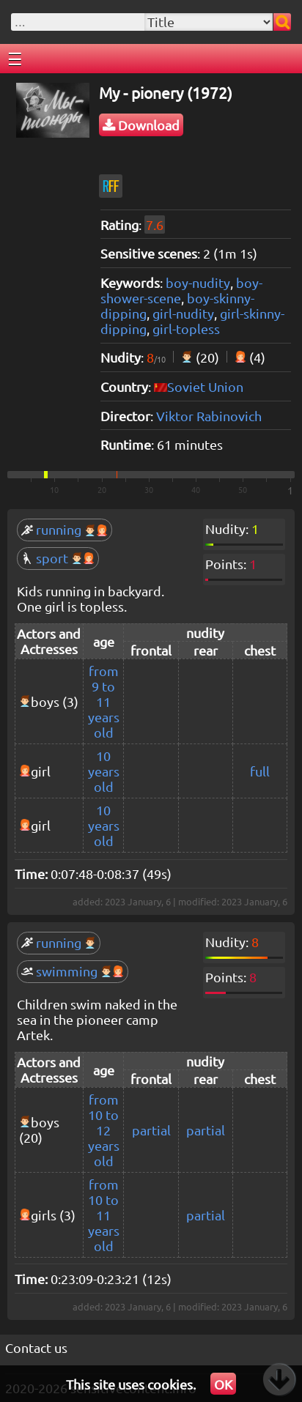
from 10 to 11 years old (103, 1214)
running (64, 529)
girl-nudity (183, 313)
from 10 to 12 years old (103, 1129)
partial (151, 1130)
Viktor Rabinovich (209, 415)
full (260, 771)
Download (141, 125)
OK (223, 1384)
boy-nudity (198, 282)
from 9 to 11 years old (103, 701)
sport (58, 557)
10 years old (103, 771)
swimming (72, 971)
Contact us (36, 1347)
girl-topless (186, 328)
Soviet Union (205, 386)
